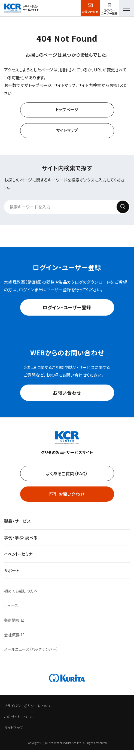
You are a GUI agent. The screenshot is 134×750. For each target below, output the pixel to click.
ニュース (11, 605)
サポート (12, 570)
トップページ (67, 109)
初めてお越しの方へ (21, 590)
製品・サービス (17, 521)
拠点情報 (12, 620)
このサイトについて (19, 716)
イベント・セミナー (20, 554)
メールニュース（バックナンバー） (31, 649)
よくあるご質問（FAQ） (67, 473)
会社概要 (12, 634)
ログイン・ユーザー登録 (67, 307)
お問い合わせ (90, 12)
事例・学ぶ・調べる (20, 537)
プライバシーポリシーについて (27, 705)
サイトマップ (67, 130)
